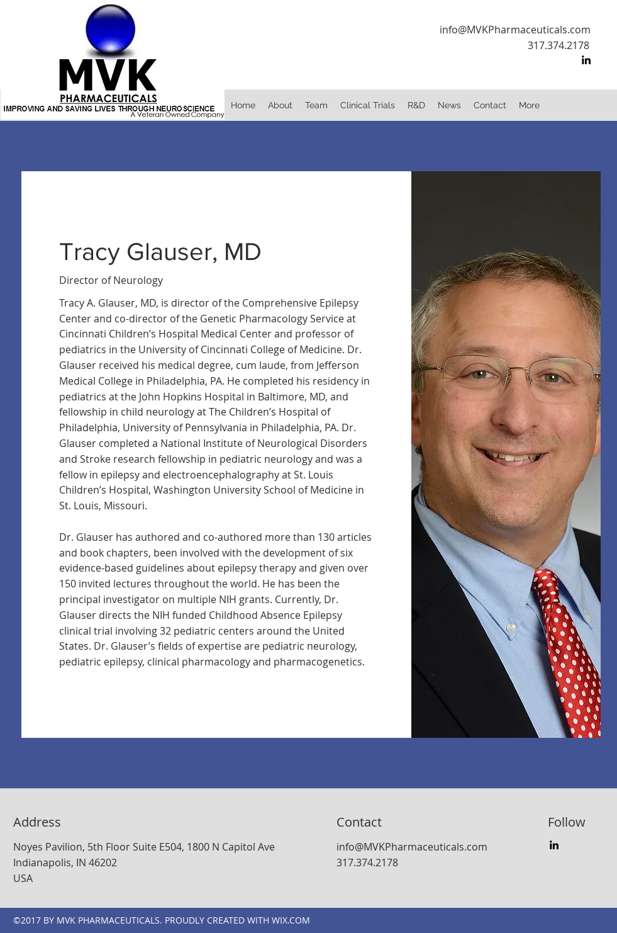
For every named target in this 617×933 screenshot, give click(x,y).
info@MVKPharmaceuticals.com (515, 30)
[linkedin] (586, 60)
